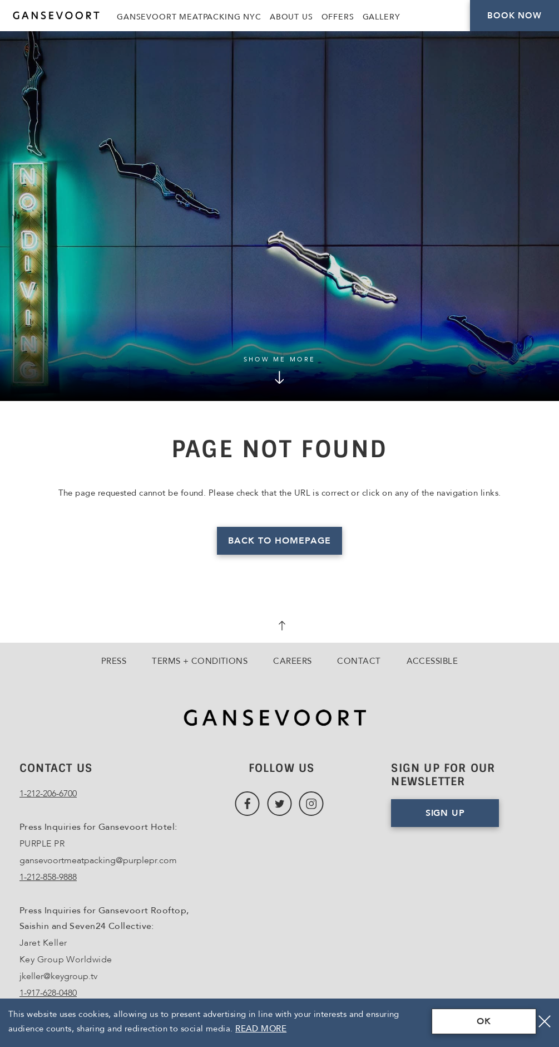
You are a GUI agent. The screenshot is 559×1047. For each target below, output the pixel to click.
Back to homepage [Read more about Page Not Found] (279, 541)
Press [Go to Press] (113, 661)
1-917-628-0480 (48, 993)
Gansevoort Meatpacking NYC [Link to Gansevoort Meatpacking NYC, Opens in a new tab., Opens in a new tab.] (189, 17)
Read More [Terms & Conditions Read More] (260, 1028)
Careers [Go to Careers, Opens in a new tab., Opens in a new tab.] (292, 661)
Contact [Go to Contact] (358, 661)
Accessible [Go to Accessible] (432, 661)
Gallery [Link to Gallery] (381, 17)
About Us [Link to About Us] (291, 17)
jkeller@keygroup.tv (58, 976)
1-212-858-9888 (48, 877)
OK (484, 1021)
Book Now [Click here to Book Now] (514, 15)
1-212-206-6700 (48, 793)
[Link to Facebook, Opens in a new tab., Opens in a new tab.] (247, 803)
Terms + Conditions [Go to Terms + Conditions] (200, 661)
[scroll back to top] (280, 627)
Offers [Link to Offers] (337, 17)
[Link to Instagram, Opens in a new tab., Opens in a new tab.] (311, 803)
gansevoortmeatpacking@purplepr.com (98, 860)
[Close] (544, 1021)
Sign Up (446, 813)
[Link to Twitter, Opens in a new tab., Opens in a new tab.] (279, 803)
